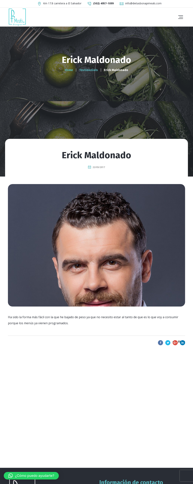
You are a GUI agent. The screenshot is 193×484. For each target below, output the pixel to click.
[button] (31, 475)
